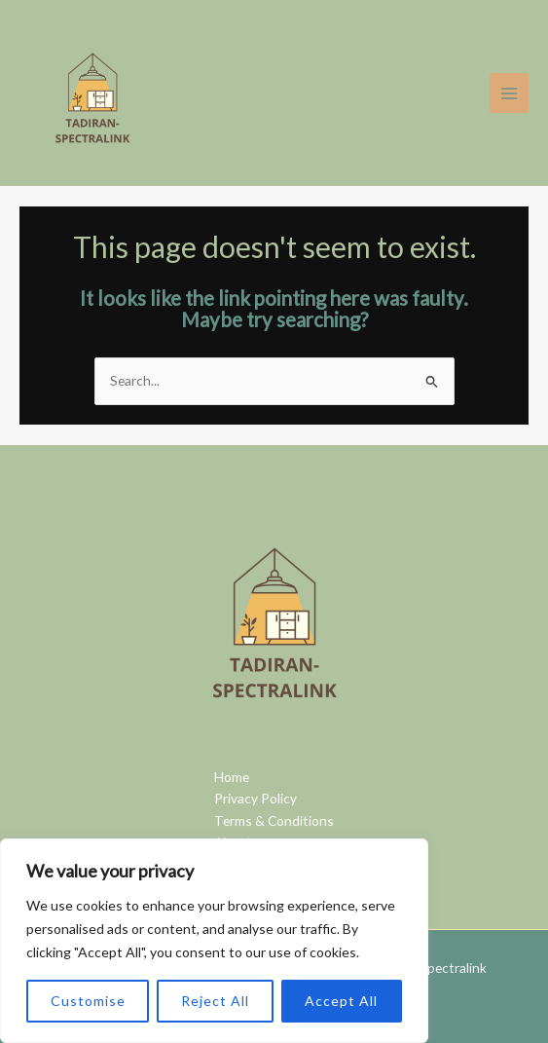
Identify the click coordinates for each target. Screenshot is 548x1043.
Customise (88, 1000)
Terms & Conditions (274, 820)
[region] (214, 940)
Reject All (215, 1000)
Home (231, 776)
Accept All (341, 1000)
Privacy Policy (255, 798)
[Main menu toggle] (510, 93)
